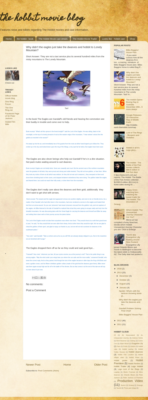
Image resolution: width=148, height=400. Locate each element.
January (123, 287)
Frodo (125, 346)
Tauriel (118, 388)
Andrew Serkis (137, 338)
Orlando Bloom (129, 375)
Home (9, 39)
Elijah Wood (124, 343)
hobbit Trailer (120, 366)
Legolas (117, 372)
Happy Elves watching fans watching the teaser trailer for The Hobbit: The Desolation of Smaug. (127, 197)
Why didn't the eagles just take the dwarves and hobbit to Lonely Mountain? (133, 77)
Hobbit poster (120, 360)
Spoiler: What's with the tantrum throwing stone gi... (130, 293)
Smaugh (140, 385)
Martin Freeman (129, 372)
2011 (119, 324)
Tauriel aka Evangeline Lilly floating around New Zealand (133, 238)
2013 (119, 272)
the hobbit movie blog (42, 18)
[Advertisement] (14, 52)
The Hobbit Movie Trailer (85, 39)
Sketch (123, 385)
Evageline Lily (137, 343)
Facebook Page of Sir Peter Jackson (12, 115)
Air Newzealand (128, 335)
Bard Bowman (121, 341)
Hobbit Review (134, 364)
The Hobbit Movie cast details (53, 39)
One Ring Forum (9, 103)
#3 (115, 335)
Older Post (100, 364)
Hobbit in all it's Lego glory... (132, 149)
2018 (119, 269)
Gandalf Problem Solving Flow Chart (130, 309)
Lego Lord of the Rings (128, 369)
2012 (119, 320)
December (124, 276)
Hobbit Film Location (126, 355)
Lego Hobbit (137, 366)
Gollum (132, 346)
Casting (132, 341)
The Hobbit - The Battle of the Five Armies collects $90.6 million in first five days (133, 167)
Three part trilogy (130, 388)
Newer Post (33, 364)
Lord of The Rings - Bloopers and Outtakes (134, 135)
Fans (118, 346)
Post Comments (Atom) (48, 371)
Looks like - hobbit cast (113, 39)
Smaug (131, 385)
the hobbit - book (25, 39)
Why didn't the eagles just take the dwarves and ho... (130, 302)
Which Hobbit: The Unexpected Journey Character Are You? (134, 213)
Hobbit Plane (134, 357)
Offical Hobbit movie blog (11, 97)
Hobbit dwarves (136, 352)
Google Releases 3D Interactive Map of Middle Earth (133, 118)
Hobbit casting (127, 349)
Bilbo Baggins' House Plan (132, 51)
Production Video (130, 381)
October (123, 280)
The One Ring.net (9, 109)
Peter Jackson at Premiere (133, 378)
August (122, 284)
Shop (132, 39)
